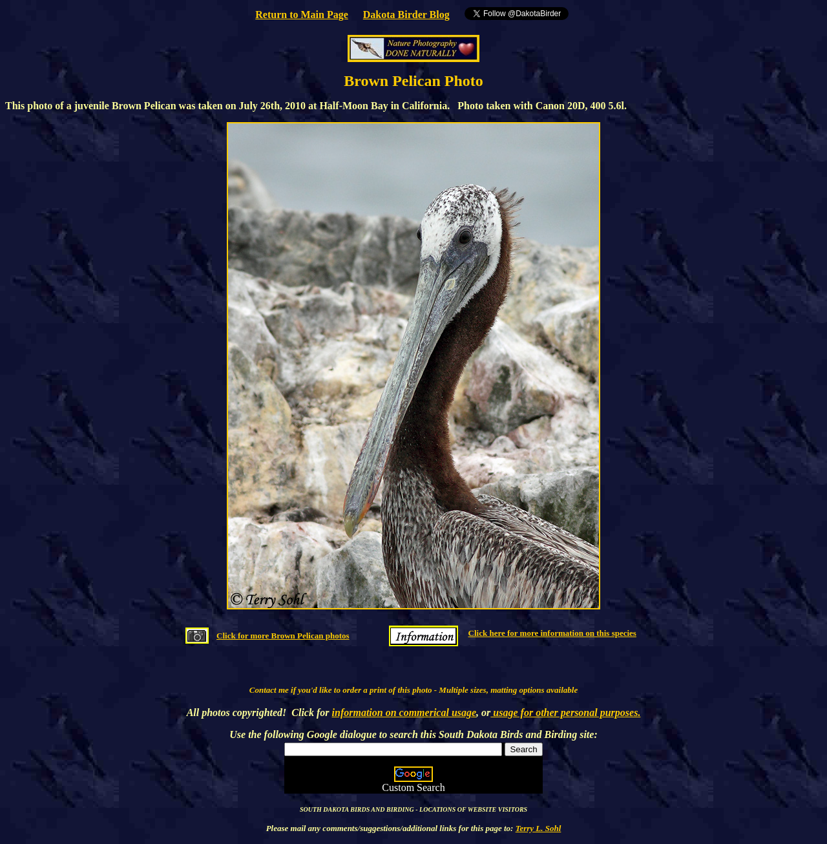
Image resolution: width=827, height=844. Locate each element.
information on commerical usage (404, 712)
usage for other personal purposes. (565, 712)
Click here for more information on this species (552, 633)
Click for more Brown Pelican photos (282, 635)
